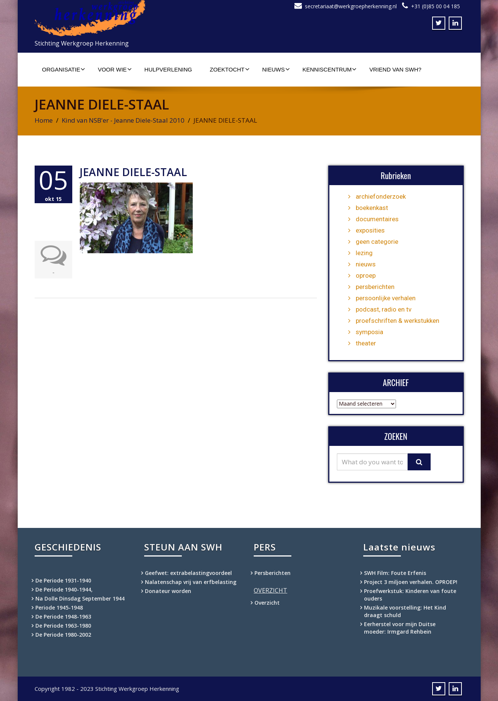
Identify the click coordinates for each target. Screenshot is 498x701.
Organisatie (63, 69)
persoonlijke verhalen (386, 298)
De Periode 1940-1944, (64, 589)
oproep (366, 275)
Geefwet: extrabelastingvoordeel (188, 572)
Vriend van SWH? (395, 69)
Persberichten (272, 572)
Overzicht (267, 602)
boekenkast (372, 207)
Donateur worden (168, 591)
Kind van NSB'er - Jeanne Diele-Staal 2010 (123, 120)
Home (44, 120)
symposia (369, 332)
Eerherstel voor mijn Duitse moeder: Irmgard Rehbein (400, 627)
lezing (364, 253)
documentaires (377, 219)
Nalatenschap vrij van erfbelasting (190, 581)
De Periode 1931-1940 (63, 580)
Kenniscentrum (330, 69)
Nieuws (276, 69)
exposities (370, 230)
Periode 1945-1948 (59, 607)
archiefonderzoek (381, 196)
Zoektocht (229, 69)
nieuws (366, 264)
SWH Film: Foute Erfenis (395, 572)
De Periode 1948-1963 (63, 616)
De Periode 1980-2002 (63, 634)
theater (366, 343)
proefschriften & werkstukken (397, 320)
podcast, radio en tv (383, 309)
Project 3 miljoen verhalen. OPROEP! (410, 581)
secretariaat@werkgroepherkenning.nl (351, 6)
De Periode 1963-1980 (63, 625)
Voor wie (115, 69)
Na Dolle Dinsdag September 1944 (80, 598)
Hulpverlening (168, 69)
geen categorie (377, 241)
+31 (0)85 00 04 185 (435, 6)
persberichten (375, 286)
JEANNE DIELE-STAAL (133, 172)
